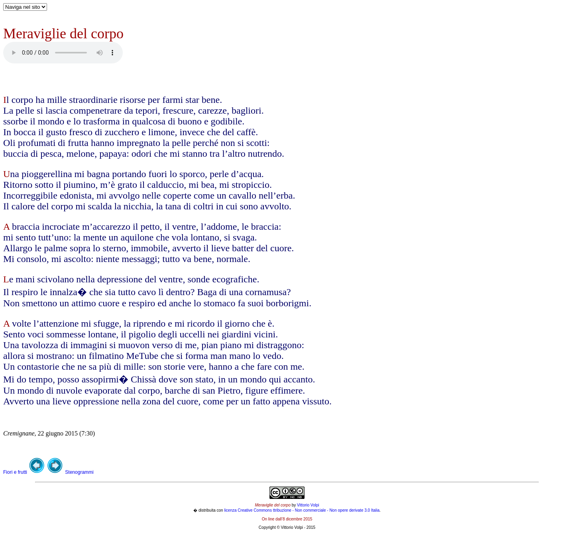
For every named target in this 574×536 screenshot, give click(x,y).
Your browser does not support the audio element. (63, 52)
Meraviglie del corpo (273, 505)
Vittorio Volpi (308, 505)
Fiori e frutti (15, 472)
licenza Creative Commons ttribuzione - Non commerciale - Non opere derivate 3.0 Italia (301, 510)
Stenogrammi (79, 472)
